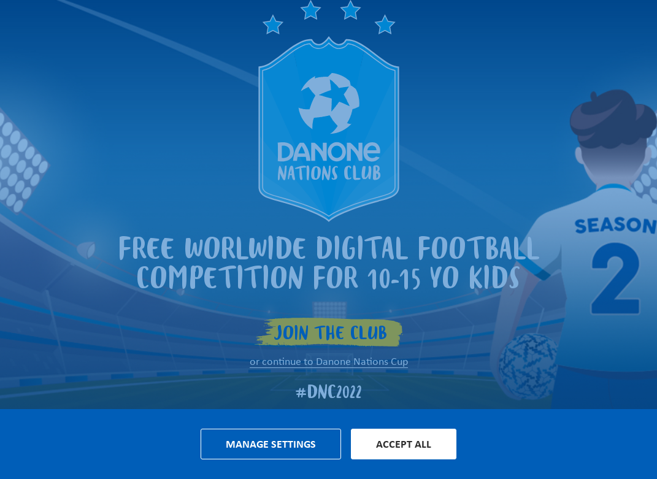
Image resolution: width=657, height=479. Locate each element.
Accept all (403, 444)
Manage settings (271, 444)
